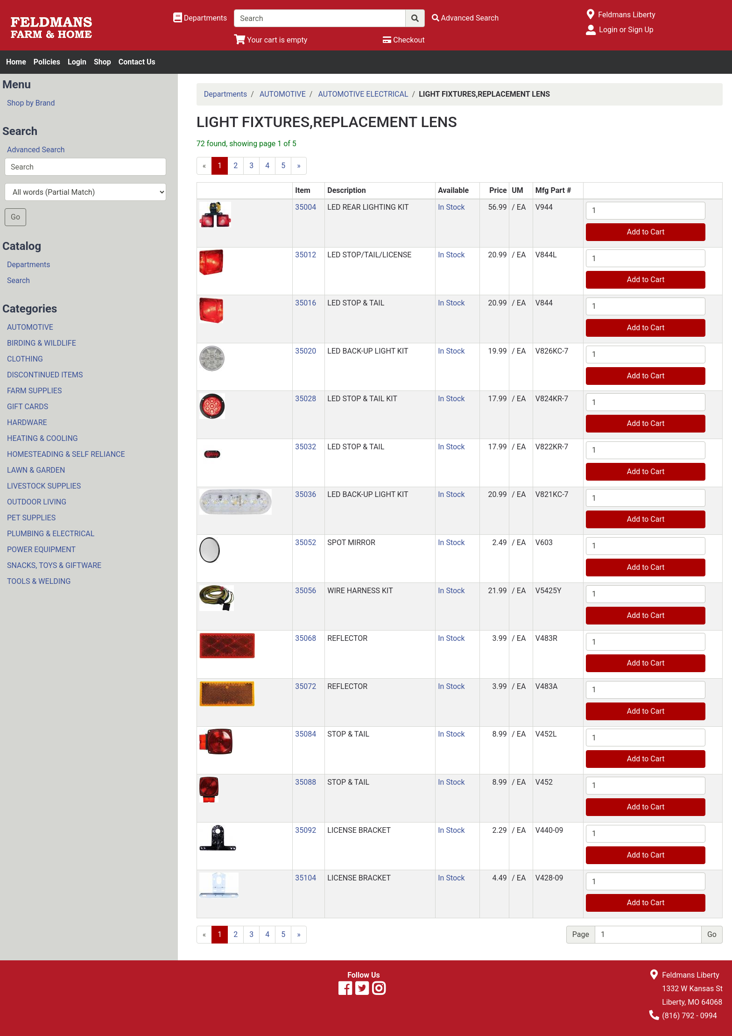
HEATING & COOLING (42, 438)
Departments (28, 264)
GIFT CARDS (27, 406)
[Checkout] (403, 39)
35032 (305, 446)
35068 (305, 638)
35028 (305, 398)
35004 (305, 207)
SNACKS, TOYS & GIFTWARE (54, 565)
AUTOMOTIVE (30, 327)
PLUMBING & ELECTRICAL (50, 533)
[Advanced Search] (465, 18)
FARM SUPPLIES (34, 390)
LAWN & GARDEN (36, 470)
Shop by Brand (31, 103)
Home (16, 61)
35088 (305, 782)
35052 (305, 542)
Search (18, 280)
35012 (305, 254)
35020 (305, 351)
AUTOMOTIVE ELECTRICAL (363, 94)
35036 (305, 494)
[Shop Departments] (200, 18)
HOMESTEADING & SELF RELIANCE (66, 454)
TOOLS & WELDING (38, 581)
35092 (305, 830)
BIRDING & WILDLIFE (41, 343)
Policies (47, 61)
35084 (305, 734)
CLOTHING (25, 359)
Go (15, 217)
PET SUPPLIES (31, 517)
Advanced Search (36, 149)
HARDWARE (27, 422)
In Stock (451, 207)
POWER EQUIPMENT (41, 549)
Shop (102, 61)
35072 (305, 686)
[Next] (299, 166)
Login (77, 61)
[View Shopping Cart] (270, 39)
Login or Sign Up (626, 29)
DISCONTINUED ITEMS (45, 374)
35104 (305, 877)
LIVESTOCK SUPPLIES (44, 486)
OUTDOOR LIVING (36, 501)
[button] (215, 214)
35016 (305, 302)
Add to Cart (646, 231)
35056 (305, 590)
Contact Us (137, 61)
